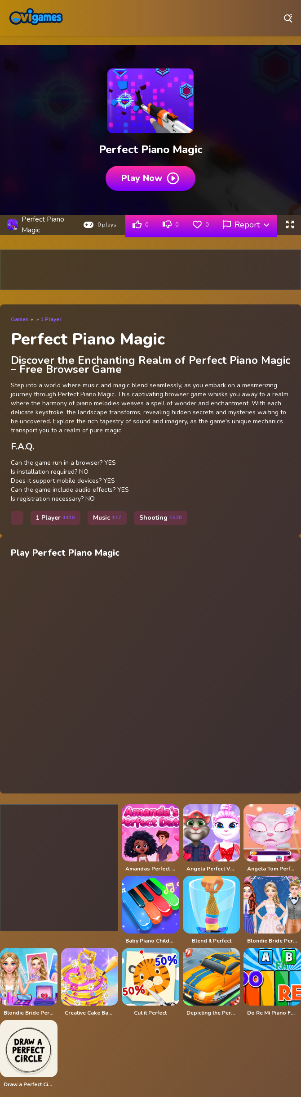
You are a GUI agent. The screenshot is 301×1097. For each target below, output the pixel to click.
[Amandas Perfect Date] (150, 838)
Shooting (160, 517)
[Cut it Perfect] (150, 982)
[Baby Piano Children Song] (150, 910)
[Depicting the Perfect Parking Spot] (211, 982)
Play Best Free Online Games (36, 18)
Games (20, 319)
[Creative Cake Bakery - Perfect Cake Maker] (90, 982)
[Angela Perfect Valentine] (211, 838)
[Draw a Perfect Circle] (29, 1054)
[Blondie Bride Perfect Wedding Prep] (272, 910)
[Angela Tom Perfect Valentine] (272, 838)
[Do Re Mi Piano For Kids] (272, 982)
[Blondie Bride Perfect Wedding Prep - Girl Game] (29, 982)
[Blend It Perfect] (211, 910)
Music (107, 517)
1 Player (51, 319)
